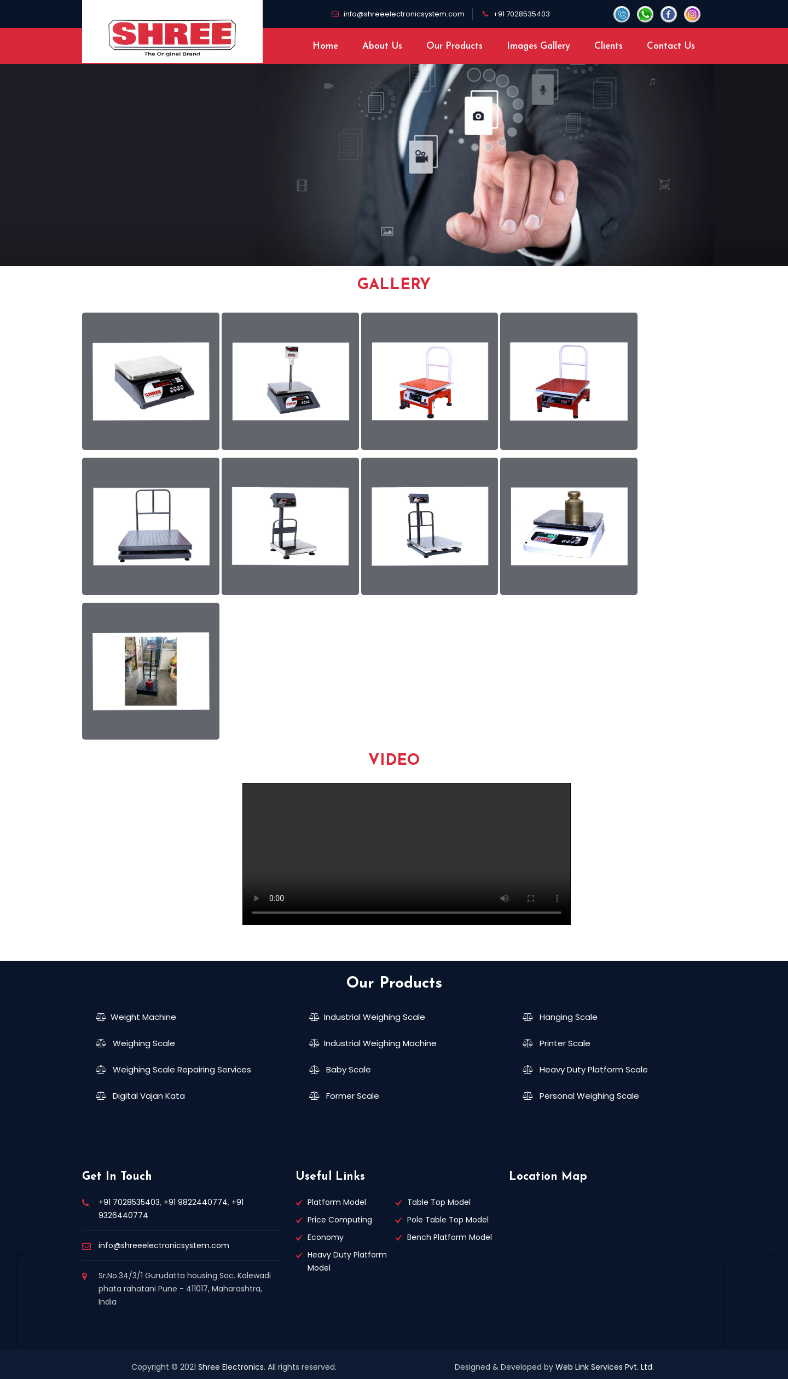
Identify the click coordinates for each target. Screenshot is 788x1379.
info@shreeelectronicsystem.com (404, 14)
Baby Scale (340, 1069)
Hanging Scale (560, 1017)
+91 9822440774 (196, 1202)
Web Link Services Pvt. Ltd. (604, 1366)
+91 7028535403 (521, 14)
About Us (382, 46)
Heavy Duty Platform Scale (585, 1069)
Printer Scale (556, 1043)
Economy (326, 1237)
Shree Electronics (231, 1366)
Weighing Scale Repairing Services (173, 1069)
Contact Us (671, 46)
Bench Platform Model (449, 1237)
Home (325, 46)
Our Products (454, 46)
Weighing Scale (135, 1043)
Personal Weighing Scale (581, 1095)
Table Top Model (439, 1202)
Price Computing (340, 1219)
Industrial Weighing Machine (373, 1043)
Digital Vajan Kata (140, 1095)
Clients (608, 46)
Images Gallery (538, 46)
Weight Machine (136, 1017)
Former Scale (344, 1095)
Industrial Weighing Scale (367, 1017)
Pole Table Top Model (448, 1219)
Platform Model (337, 1202)
